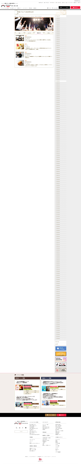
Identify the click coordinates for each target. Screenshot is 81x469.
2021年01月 (58, 128)
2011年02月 (58, 334)
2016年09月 (58, 224)
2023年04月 (58, 75)
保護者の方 (75, 2)
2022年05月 (58, 96)
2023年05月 (58, 73)
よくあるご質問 (55, 8)
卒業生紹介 (44, 432)
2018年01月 (58, 193)
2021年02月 (58, 126)
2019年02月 (58, 169)
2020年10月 (58, 134)
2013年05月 (58, 303)
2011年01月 (58, 336)
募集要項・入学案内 (46, 435)
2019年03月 (58, 167)
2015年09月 (58, 248)
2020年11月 (58, 132)
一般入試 (44, 442)
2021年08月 (58, 114)
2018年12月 (58, 173)
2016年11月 (58, 220)
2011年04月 (58, 330)
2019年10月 (58, 153)
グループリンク (57, 439)
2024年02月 (58, 55)
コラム (56, 450)
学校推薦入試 (44, 441)
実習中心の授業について (33, 425)
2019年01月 (58, 171)
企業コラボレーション (33, 430)
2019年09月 (58, 155)
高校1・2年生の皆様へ (58, 425)
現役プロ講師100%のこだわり (34, 428)
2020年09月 (58, 136)
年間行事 (44, 429)
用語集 (56, 440)
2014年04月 (58, 281)
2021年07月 (58, 116)
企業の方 (79, 2)
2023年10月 (58, 63)
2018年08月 (58, 181)
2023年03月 (58, 77)
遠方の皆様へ (57, 429)
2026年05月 (58, 18)
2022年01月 (58, 104)
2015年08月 (58, 250)
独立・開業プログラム (33, 424)
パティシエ (31, 440)
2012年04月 (58, 328)
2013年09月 (58, 295)
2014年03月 (58, 283)
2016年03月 (58, 236)
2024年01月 (58, 57)
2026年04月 (58, 20)
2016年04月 (58, 234)
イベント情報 (57, 445)
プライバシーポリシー (47, 456)
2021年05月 (58, 120)
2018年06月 (58, 185)
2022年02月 (58, 102)
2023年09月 (58, 65)
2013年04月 (58, 305)
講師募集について (57, 434)
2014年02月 (58, 285)
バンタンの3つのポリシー (32, 456)
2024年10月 (58, 45)
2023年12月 (58, 59)
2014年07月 (58, 275)
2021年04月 (58, 122)
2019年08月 (58, 157)
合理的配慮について (40, 456)
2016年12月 (58, 218)
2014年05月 (58, 279)
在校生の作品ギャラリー (46, 428)
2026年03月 (58, 22)
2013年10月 (58, 293)
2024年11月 (58, 43)
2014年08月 (58, 273)
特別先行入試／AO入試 (46, 440)
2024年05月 (58, 49)
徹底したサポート (32, 433)
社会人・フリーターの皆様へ (59, 430)
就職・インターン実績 (33, 449)
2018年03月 (58, 191)
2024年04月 (58, 51)
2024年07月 (58, 47)
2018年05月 (58, 187)
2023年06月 (58, 71)
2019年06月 (58, 161)
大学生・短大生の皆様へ (58, 428)
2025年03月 (58, 39)
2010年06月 (58, 338)
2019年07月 (58, 159)
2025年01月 (58, 41)
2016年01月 (58, 240)
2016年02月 (58, 238)
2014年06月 (58, 277)
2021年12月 (58, 106)
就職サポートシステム (33, 448)
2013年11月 (58, 291)
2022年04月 (58, 98)
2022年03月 (58, 100)
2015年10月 (58, 246)
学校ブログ (57, 449)
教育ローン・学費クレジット (47, 445)
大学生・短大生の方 (58, 2)
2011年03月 (58, 332)
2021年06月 (58, 118)
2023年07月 (58, 69)
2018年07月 (58, 183)
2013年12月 (58, 289)
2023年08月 (58, 67)
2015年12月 (58, 242)
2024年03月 (58, 53)
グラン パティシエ (32, 439)
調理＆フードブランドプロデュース (35, 443)
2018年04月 (58, 189)
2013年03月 (58, 307)
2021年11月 (58, 108)
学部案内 (31, 437)
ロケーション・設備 (45, 424)
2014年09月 (58, 271)
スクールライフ (45, 422)
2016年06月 (58, 230)
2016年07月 (58, 228)
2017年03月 (58, 212)
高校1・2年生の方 (46, 2)
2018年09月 (58, 179)
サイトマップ (54, 456)
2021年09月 (58, 112)
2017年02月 (58, 214)
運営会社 (26, 456)
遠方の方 (63, 2)
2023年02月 (58, 79)
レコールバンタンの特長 (34, 422)
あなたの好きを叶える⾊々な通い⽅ (35, 434)
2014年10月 (58, 269)
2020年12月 (58, 130)
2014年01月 (58, 287)
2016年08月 (58, 226)
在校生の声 (44, 425)
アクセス (49, 8)
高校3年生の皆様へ (58, 424)
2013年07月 (58, 299)
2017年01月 (58, 216)
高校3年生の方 (41, 2)
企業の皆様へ (57, 433)
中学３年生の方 (52, 2)
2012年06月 (58, 324)
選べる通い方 (31, 429)
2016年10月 (58, 222)
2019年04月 (58, 165)
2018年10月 (58, 177)
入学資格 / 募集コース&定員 (46, 437)
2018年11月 (58, 175)
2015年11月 (58, 244)
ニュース (56, 448)
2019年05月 (58, 163)
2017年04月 (58, 210)
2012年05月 (58, 326)
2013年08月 (58, 297)
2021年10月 (58, 110)
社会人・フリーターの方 (69, 2)
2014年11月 (58, 267)
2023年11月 (58, 61)
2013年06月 (58, 301)
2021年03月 (58, 124)
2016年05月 (58, 232)
